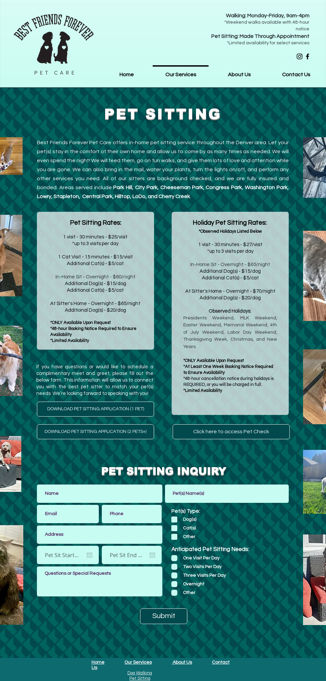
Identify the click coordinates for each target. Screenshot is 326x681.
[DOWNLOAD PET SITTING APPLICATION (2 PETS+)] (95, 431)
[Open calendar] (89, 555)
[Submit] (163, 616)
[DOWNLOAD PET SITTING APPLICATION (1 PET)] (95, 409)
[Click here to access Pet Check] (231, 431)
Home (97, 662)
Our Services (138, 662)
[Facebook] (307, 56)
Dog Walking (139, 673)
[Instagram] (299, 56)
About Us (182, 662)
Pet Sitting (139, 678)
